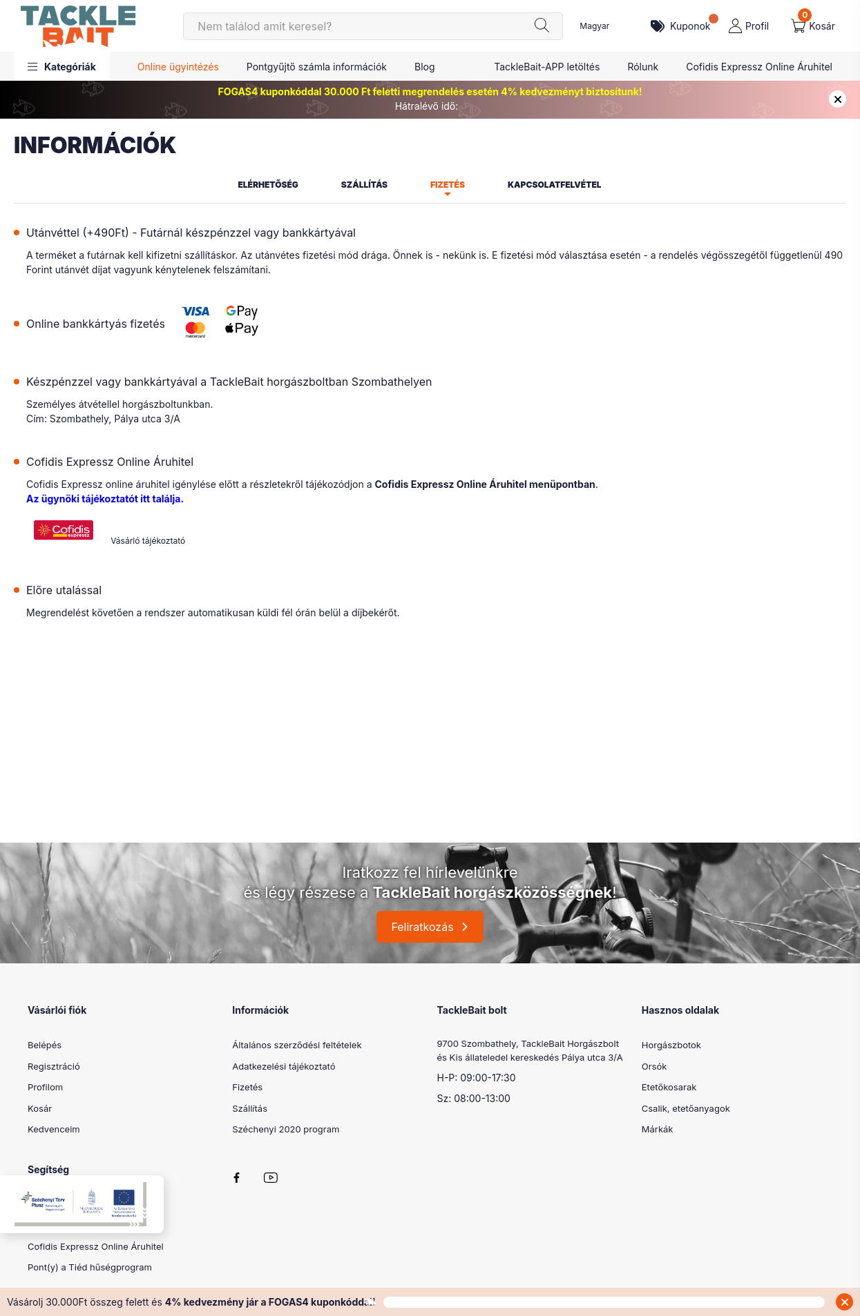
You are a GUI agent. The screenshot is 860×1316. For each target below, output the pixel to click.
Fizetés (247, 1086)
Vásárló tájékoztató (148, 541)
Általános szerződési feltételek (296, 1044)
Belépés (44, 1044)
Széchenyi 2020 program (285, 1129)
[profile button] (749, 26)
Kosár (40, 1108)
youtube (271, 1178)
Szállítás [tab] (364, 184)
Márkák (657, 1129)
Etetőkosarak (669, 1086)
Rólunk (642, 66)
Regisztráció (54, 1066)
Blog (424, 66)
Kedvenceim (54, 1129)
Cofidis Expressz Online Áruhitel (759, 66)
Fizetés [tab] (447, 184)
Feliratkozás (422, 927)
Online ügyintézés (178, 66)
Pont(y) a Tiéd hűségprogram (90, 1267)
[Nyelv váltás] (605, 26)
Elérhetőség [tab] (268, 184)
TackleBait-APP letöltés (547, 66)
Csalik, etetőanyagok (686, 1108)
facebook (236, 1178)
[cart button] (813, 26)
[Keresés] (373, 26)
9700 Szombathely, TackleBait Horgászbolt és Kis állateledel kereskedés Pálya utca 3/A (530, 1050)
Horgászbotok (671, 1044)
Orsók (654, 1066)
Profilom (45, 1086)
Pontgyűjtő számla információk (317, 66)
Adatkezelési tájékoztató (283, 1066)
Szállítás (249, 1108)
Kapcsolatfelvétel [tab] (555, 184)
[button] (62, 66)
